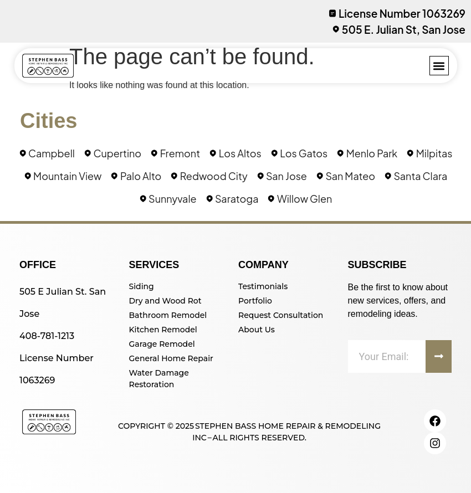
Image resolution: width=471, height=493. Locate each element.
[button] (439, 65)
